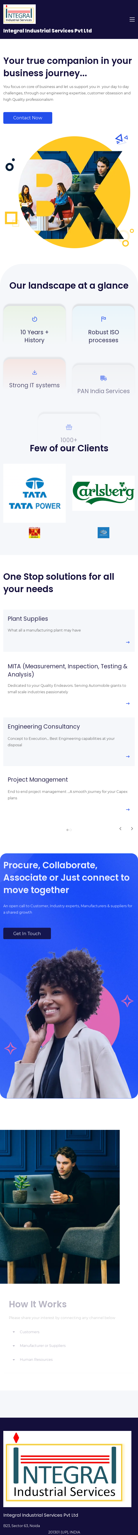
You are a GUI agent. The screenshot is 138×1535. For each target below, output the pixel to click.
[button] (69, 1332)
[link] (34, 467)
